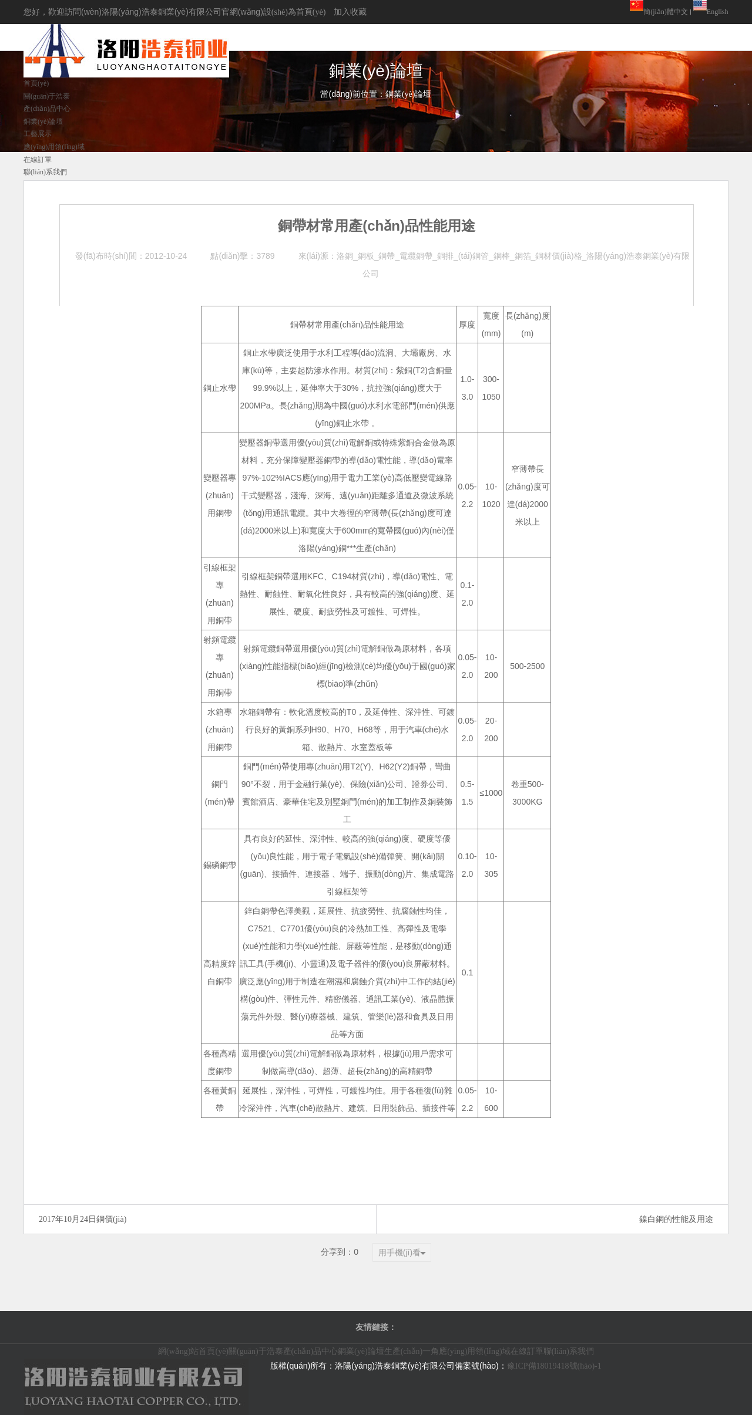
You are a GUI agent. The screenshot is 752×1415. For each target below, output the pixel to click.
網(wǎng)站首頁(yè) (193, 1351)
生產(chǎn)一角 (411, 1351)
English (717, 12)
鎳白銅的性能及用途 (676, 1219)
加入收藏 (350, 12)
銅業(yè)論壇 (361, 1351)
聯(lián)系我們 (568, 1351)
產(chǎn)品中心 (310, 1351)
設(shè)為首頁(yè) (294, 12)
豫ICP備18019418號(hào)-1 (554, 1366)
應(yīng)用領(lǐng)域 (474, 1351)
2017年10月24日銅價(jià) (82, 1219)
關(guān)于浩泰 (256, 1351)
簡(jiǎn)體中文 (665, 12)
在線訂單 (527, 1351)
